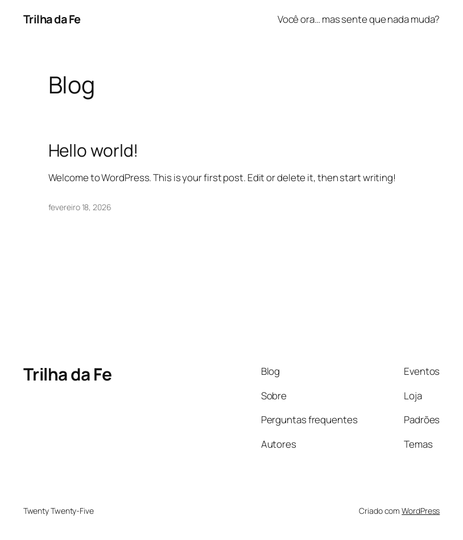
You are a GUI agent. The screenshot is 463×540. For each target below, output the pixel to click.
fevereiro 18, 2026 (79, 207)
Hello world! (93, 150)
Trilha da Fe (52, 19)
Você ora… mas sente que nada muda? (359, 19)
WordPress (421, 510)
